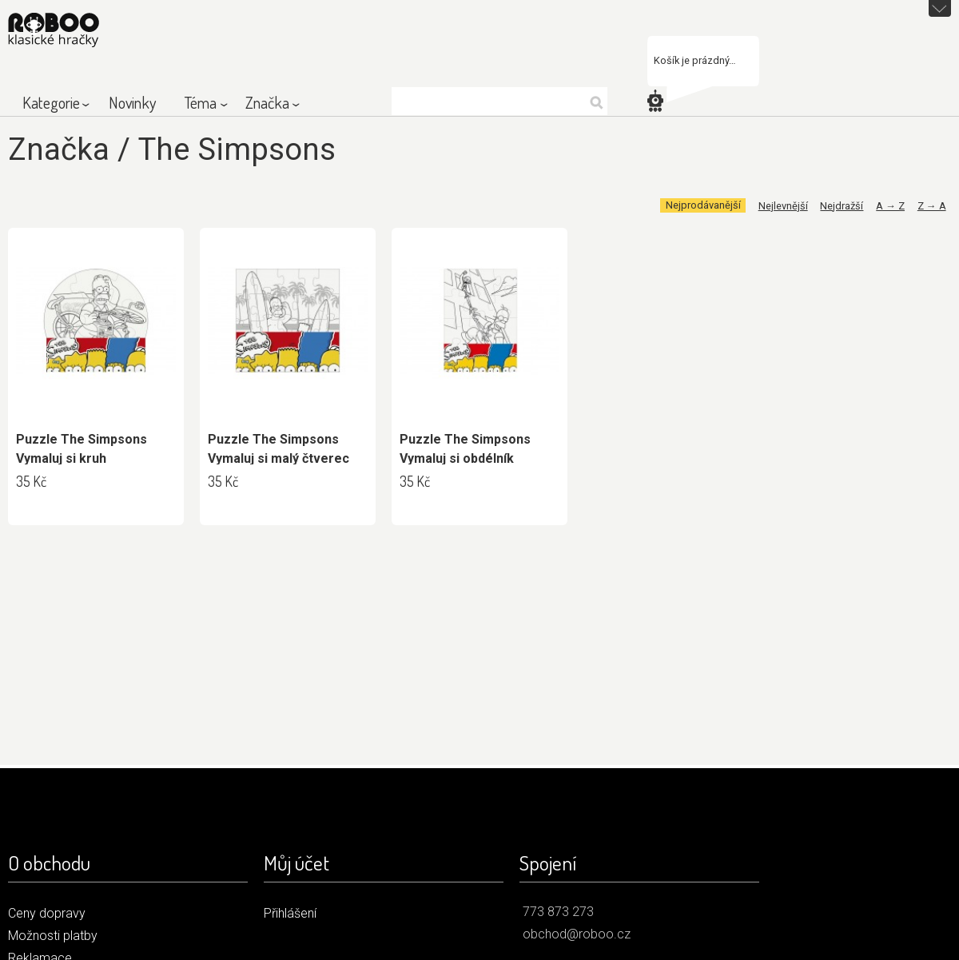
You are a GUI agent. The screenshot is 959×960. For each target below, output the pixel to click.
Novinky (132, 102)
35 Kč (31, 481)
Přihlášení (290, 913)
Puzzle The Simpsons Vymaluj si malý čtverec (278, 449)
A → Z (890, 206)
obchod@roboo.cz (577, 934)
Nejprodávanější (703, 206)
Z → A (931, 206)
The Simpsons (237, 149)
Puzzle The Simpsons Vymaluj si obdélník (465, 449)
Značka (267, 102)
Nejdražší (841, 206)
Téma (201, 102)
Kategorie (51, 102)
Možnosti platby (52, 935)
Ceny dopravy (47, 913)
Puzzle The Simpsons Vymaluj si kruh (81, 449)
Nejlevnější (783, 206)
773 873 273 (558, 911)
